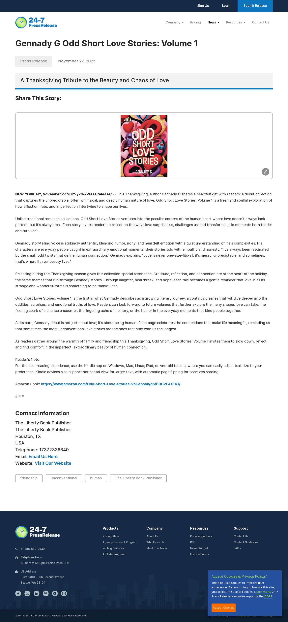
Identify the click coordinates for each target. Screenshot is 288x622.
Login (226, 5)
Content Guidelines (246, 542)
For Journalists (199, 554)
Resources (199, 528)
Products (110, 528)
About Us (152, 536)
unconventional (64, 478)
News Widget (199, 548)
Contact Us (260, 22)
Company (154, 528)
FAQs (237, 548)
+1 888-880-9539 (32, 549)
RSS (192, 542)
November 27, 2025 (77, 61)
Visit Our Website (53, 463)
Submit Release (255, 5)
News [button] (212, 22)
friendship (29, 478)
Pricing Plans (111, 536)
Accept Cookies (223, 607)
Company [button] (173, 22)
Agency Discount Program (120, 542)
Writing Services (113, 548)
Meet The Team (156, 548)
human (96, 478)
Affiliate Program (114, 554)
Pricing (195, 22)
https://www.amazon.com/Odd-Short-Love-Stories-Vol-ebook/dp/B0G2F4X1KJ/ (110, 384)
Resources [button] (234, 22)
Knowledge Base (201, 536)
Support (241, 528)
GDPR (268, 596)
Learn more (262, 592)
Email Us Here (43, 456)
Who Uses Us (155, 542)
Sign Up (203, 5)
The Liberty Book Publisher (138, 478)
